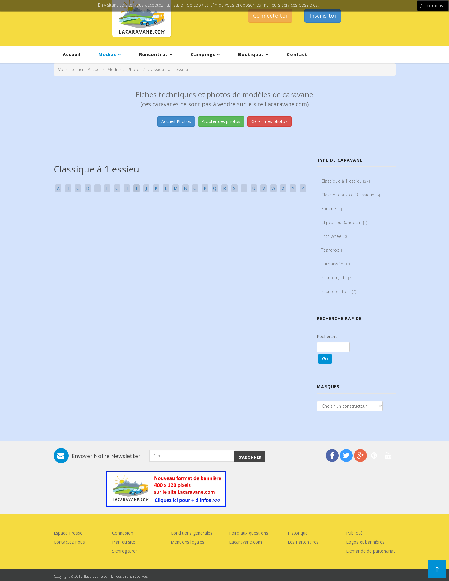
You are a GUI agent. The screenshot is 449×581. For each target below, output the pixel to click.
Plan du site (123, 542)
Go (325, 358)
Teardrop (333, 250)
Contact (297, 54)
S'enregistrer (124, 551)
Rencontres (153, 54)
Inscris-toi (323, 15)
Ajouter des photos (221, 121)
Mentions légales (188, 542)
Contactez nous (69, 542)
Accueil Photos (176, 121)
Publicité (354, 533)
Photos (134, 69)
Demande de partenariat (370, 551)
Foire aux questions (248, 533)
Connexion (122, 533)
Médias (107, 54)
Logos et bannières (365, 542)
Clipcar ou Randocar (344, 222)
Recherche (327, 336)
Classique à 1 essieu (345, 181)
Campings (203, 54)
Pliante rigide (337, 277)
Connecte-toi (270, 15)
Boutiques (251, 54)
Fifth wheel (334, 236)
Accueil (71, 54)
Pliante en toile (339, 291)
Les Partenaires (303, 542)
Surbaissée (336, 264)
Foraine (331, 208)
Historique (298, 533)
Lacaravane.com (245, 542)
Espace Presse (68, 533)
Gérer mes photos (269, 121)
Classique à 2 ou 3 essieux (350, 195)
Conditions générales (192, 533)
